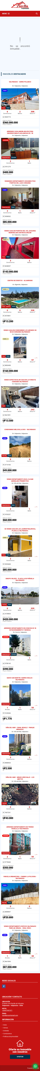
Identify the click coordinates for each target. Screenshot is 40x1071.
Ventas (5, 1028)
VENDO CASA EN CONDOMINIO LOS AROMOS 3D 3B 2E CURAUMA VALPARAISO (20, 331)
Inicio (5, 1025)
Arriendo (6, 1031)
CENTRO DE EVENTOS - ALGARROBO (20, 280)
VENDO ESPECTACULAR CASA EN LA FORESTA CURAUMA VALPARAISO (20, 380)
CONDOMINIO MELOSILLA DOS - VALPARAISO (20, 429)
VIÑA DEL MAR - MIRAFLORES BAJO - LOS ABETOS (20, 778)
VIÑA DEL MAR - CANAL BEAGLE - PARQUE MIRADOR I (20, 728)
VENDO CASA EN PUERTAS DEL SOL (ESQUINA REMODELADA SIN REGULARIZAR (20, 231)
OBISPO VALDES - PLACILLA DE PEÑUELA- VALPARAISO (20, 579)
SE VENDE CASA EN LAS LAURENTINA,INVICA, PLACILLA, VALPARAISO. (20, 530)
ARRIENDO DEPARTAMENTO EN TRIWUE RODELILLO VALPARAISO (20, 828)
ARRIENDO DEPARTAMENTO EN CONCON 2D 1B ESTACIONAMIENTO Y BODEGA (20, 629)
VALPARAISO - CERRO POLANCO (20, 82)
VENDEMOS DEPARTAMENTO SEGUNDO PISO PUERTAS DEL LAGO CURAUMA (20, 182)
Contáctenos (7, 1033)
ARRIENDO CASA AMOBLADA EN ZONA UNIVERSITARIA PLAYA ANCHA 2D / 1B (20, 132)
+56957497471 (7, 1010)
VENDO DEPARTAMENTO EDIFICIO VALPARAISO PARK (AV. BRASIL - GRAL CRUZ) (20, 927)
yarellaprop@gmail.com (10, 1015)
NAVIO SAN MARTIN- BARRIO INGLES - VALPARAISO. (20, 679)
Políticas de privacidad (10, 1036)
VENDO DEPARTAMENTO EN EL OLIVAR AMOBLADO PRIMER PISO (20, 480)
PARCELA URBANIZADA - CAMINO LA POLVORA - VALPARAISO (20, 877)
